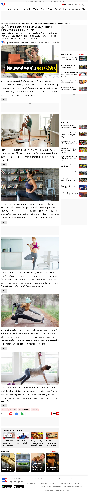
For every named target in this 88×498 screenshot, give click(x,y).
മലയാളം (55, 1)
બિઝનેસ (64, 9)
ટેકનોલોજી (49, 9)
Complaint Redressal (58, 479)
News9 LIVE (70, 486)
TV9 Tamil (48, 486)
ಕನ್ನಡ (31, 1)
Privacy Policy (69, 479)
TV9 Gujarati (9, 42)
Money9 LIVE (78, 486)
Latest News (66, 54)
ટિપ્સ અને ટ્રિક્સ (13, 409)
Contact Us (30, 479)
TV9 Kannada (68, 483)
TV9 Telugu (60, 483)
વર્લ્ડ (60, 9)
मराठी (40, 1)
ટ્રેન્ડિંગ (83, 9)
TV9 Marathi (51, 483)
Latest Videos (67, 122)
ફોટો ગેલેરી (35, 9)
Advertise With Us (46, 479)
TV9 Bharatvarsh (42, 483)
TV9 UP (64, 486)
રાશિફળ (42, 9)
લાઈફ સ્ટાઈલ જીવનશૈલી (24, 409)
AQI (76, 5)
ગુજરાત (23, 9)
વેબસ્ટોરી (71, 9)
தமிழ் (51, 1)
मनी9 (60, 1)
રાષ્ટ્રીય (55, 9)
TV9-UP (64, 1)
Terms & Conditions (80, 479)
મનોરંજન (77, 9)
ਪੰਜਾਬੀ (47, 1)
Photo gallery (13, 23)
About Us (37, 479)
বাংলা (43, 1)
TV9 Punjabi (41, 486)
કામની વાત (4, 409)
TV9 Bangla (76, 483)
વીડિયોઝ (28, 9)
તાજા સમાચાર (8, 9)
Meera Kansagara (25, 42)
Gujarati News (4, 23)
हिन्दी (22, 1)
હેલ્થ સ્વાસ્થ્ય (34, 409)
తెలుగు (35, 1)
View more (55, 451)
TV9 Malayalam (56, 486)
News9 (27, 1)
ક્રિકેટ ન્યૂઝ (16, 9)
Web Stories (6, 451)
